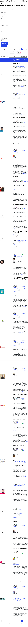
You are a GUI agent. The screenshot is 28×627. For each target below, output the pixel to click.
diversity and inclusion (16, 598)
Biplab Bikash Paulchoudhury (19, 117)
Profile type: (3, 16)
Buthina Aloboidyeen (17, 479)
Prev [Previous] (3, 49)
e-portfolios (23, 598)
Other (20, 599)
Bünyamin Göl (16, 361)
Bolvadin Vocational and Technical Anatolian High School (20, 232)
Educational (15, 102)
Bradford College (16, 309)
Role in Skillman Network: (5, 25)
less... (14, 604)
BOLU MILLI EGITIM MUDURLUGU (20, 204)
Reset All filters (4, 43)
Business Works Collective (18, 445)
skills (21, 601)
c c (13, 506)
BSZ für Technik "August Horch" (19, 335)
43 (15, 52)
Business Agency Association (19, 419)
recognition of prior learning (17, 600)
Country (2, 29)
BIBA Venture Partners (17, 63)
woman (14, 463)
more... (25, 603)
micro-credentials (16, 599)
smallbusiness (21, 462)
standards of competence (17, 603)
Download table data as (4, 56)
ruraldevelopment (16, 462)
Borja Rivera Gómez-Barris (18, 250)
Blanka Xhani (15, 176)
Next (19, 52)
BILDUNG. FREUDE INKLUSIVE (19, 89)
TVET (25, 462)
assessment (19, 597)
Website (15, 99)
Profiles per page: (4, 38)
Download (24, 56)
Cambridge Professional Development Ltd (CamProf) (19, 580)
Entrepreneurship (16, 461)
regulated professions (16, 601)
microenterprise (22, 461)
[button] (14, 60)
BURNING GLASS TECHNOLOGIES (20, 394)
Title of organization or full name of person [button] (20, 59)
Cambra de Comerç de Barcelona (20, 548)
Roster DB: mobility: (4, 34)
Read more (22, 86)
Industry (14, 73)
